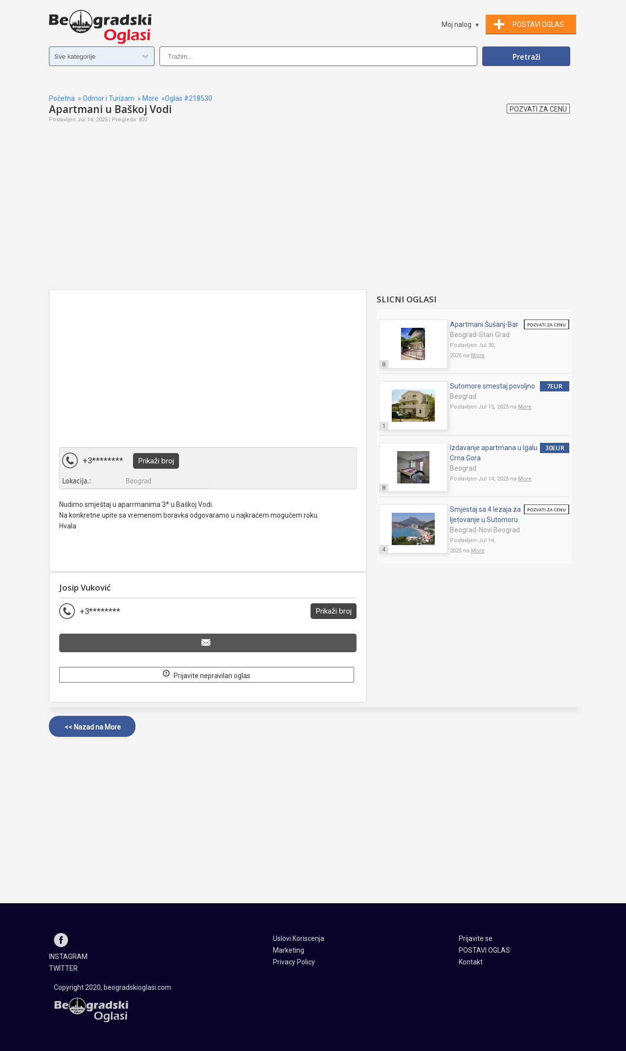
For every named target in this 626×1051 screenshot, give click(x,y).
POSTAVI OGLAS (484, 950)
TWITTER (63, 968)
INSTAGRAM (68, 956)
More (150, 98)
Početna (62, 98)
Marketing (288, 950)
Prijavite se (475, 938)
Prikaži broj (156, 461)
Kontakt (471, 962)
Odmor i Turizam (108, 98)
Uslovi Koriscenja (298, 938)
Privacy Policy (294, 962)
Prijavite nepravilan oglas (206, 674)
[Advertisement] (208, 218)
